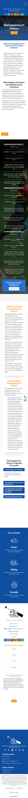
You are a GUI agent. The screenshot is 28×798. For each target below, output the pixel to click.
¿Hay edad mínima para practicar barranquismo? (14, 483)
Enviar (14, 701)
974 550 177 (8, 9)
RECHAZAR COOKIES (10, 788)
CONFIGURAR (20, 788)
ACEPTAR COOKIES (14, 792)
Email (14, 660)
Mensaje (14, 667)
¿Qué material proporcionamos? (14, 497)
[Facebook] (5, 14)
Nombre (14, 649)
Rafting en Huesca (7, 772)
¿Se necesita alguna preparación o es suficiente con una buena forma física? (14, 490)
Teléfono (14, 654)
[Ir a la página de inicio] (0, 4)
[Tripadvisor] (22, 14)
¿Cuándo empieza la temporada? (14, 469)
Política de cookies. (14, 796)
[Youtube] (12, 14)
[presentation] (14, 694)
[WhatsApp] (15, 14)
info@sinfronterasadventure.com (15, 628)
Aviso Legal (15, 687)
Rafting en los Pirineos (7, 769)
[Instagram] (18, 14)
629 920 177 (18, 9)
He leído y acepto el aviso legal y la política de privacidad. (14, 675)
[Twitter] (8, 14)
